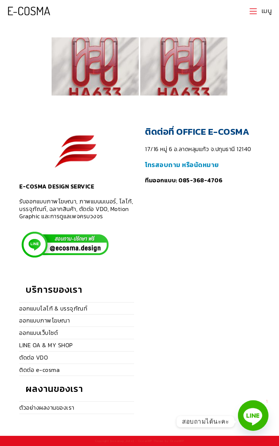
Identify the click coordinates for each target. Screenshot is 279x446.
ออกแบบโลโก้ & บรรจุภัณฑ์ (53, 308)
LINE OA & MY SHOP (46, 345)
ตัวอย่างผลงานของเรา (46, 407)
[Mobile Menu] (261, 11)
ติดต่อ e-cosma (39, 369)
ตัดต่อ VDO (33, 357)
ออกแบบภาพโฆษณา (44, 320)
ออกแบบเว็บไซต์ (38, 332)
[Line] (253, 421)
